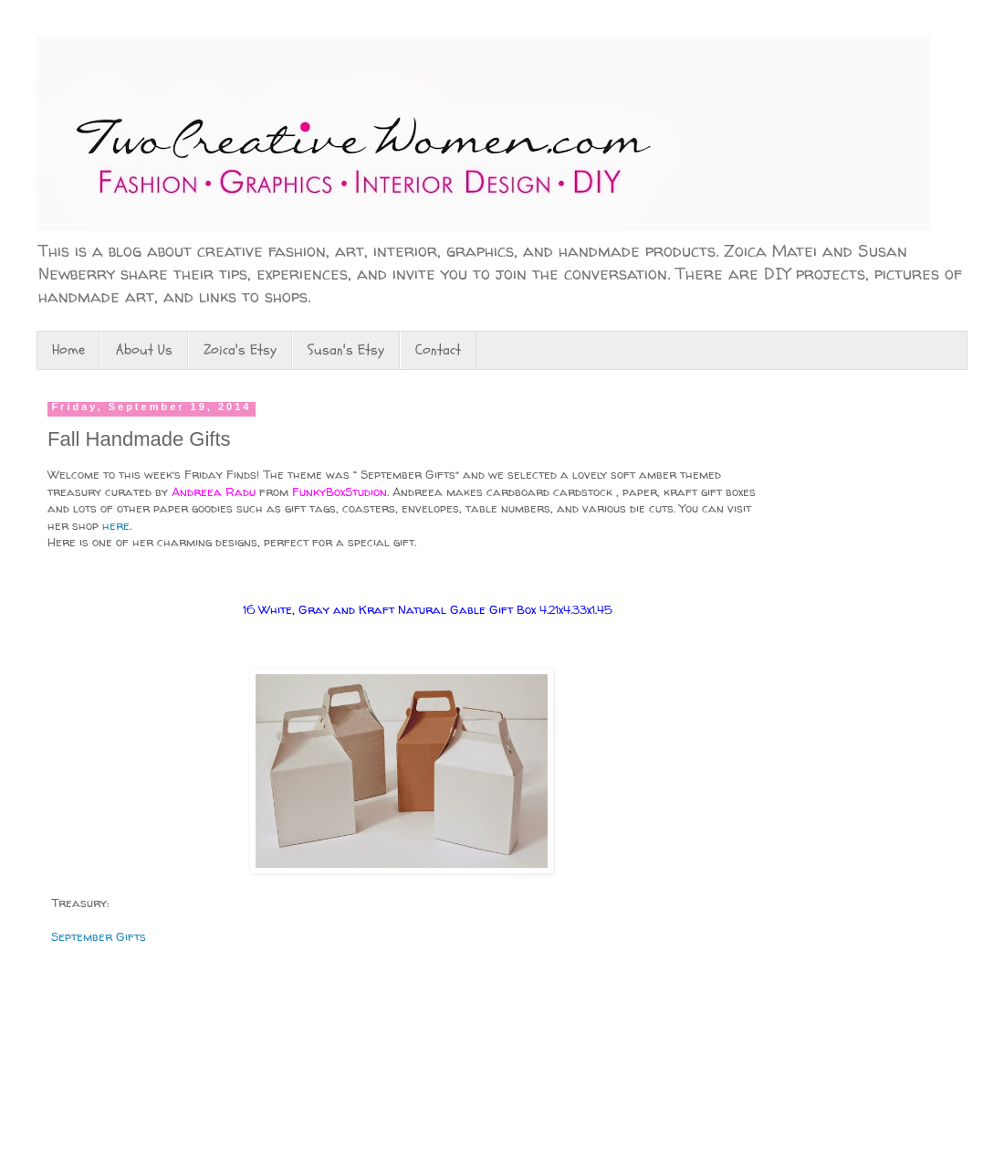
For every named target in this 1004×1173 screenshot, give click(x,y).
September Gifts (96, 936)
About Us (144, 350)
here (114, 525)
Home (68, 350)
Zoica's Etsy (240, 350)
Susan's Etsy (346, 350)
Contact (438, 350)
